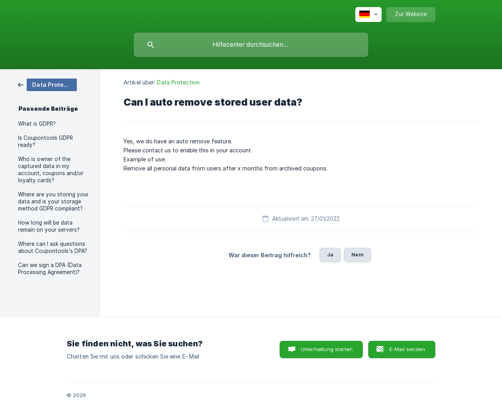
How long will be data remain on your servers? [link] (49, 226)
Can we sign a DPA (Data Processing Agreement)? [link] (50, 268)
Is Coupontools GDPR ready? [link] (45, 141)
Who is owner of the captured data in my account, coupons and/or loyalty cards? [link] (51, 169)
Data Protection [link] (178, 82)
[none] (368, 14)
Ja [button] (330, 254)
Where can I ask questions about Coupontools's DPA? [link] (52, 247)
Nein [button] (357, 254)
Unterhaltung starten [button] (327, 349)
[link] (47, 84)
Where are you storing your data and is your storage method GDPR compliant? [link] (53, 201)
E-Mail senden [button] (407, 349)
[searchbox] (251, 45)
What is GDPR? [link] (37, 124)
